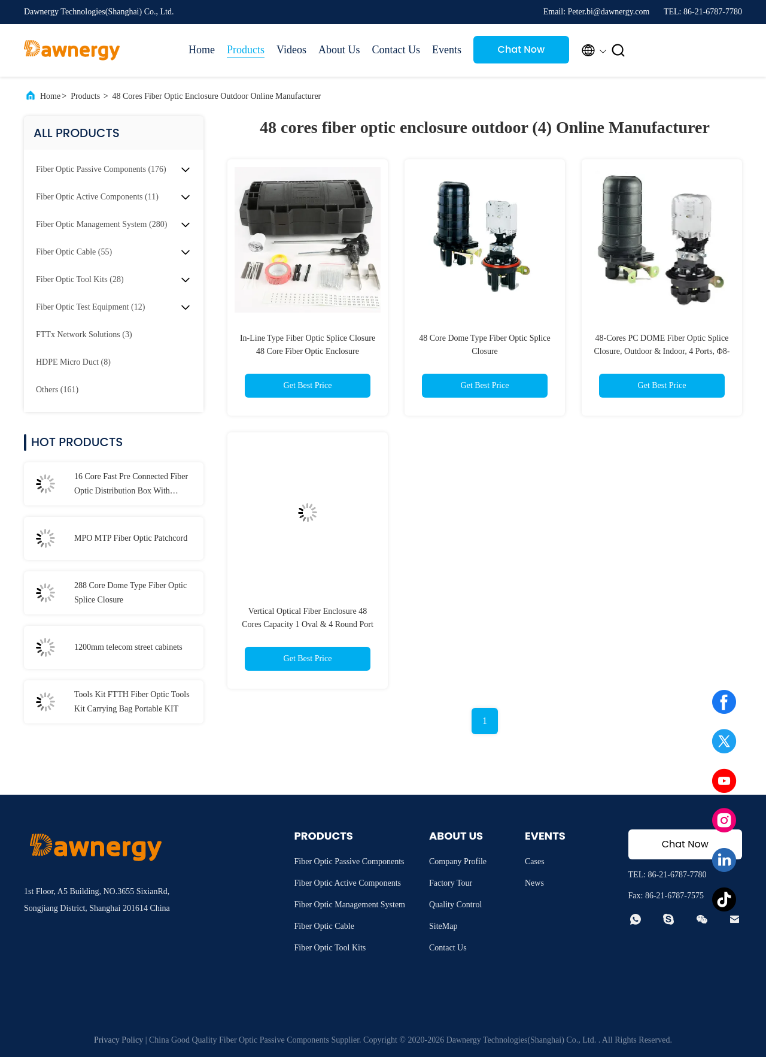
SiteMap (443, 926)
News (534, 883)
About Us (339, 50)
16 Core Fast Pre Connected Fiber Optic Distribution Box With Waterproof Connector (131, 485)
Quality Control (455, 904)
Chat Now (521, 49)
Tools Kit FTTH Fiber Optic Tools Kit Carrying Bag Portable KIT (132, 701)
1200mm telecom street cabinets (128, 647)
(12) (90, 306)
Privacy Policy (118, 1039)
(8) (73, 362)
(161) (57, 389)
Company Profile (458, 861)
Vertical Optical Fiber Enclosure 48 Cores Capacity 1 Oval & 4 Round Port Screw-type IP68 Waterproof (307, 624)
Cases (535, 861)
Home (202, 50)
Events (446, 50)
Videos (291, 50)
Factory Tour (450, 883)
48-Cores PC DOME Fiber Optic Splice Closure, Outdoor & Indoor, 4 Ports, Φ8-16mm (661, 351)
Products (246, 50)
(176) (101, 169)
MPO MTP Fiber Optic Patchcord (130, 538)
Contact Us (396, 50)
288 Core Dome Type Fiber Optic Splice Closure (130, 592)
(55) (74, 251)
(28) (80, 279)
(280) (101, 224)
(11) (97, 196)
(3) (84, 334)
